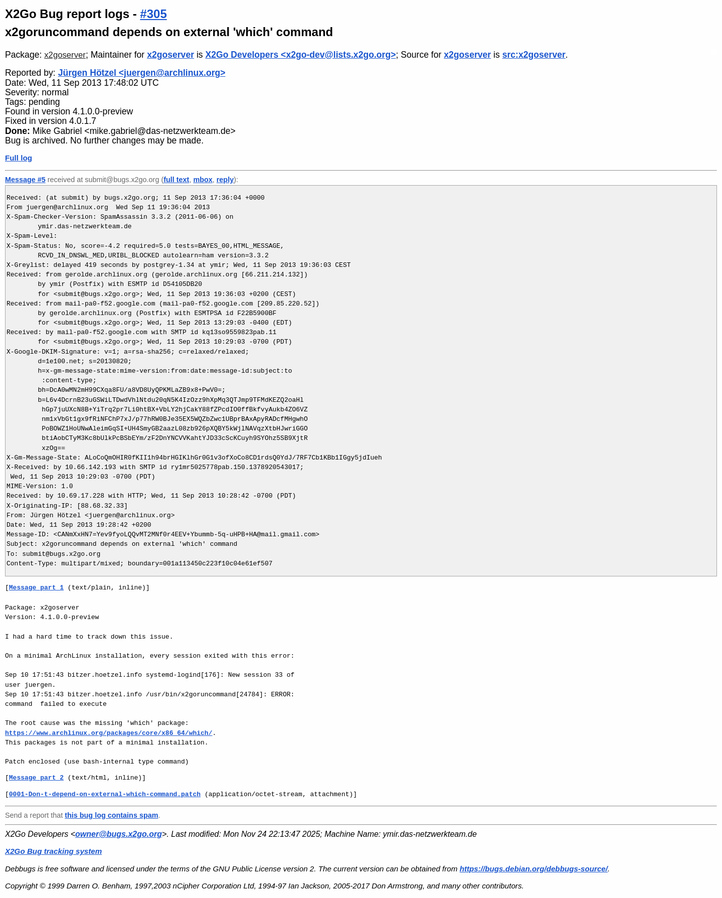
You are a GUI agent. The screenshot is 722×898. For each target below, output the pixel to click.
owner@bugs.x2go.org (118, 834)
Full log (18, 158)
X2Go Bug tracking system (53, 851)
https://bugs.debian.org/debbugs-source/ (534, 868)
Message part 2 (36, 777)
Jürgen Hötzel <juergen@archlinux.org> (142, 73)
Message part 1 (36, 587)
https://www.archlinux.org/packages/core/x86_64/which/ (108, 732)
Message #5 (25, 180)
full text (176, 180)
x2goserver (65, 55)
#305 (153, 14)
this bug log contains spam (111, 815)
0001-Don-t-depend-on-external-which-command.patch (105, 794)
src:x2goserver (534, 55)
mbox (202, 180)
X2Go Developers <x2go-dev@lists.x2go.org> (301, 55)
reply (225, 180)
